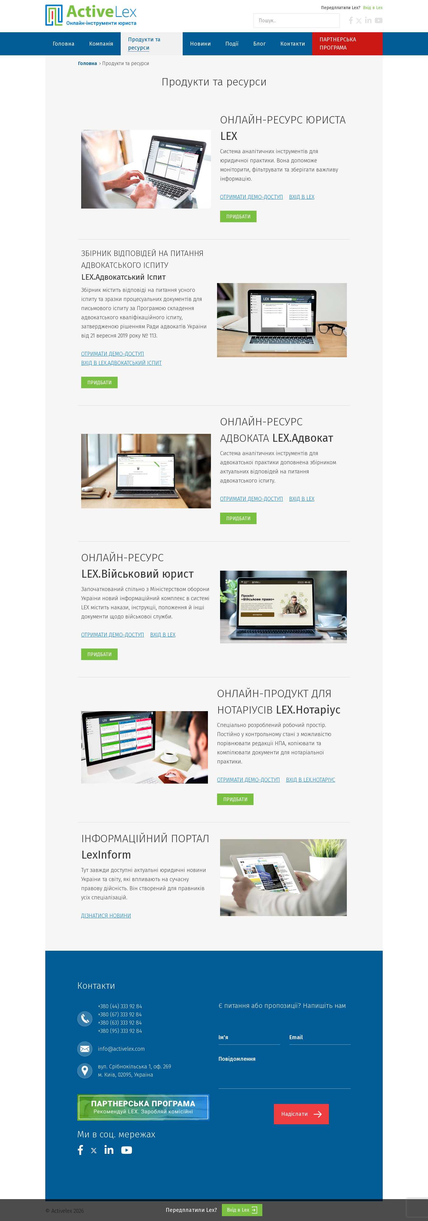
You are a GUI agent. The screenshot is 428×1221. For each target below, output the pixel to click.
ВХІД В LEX (301, 197)
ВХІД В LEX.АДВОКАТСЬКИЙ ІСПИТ (121, 363)
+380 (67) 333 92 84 (120, 1014)
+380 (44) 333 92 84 (120, 1006)
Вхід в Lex (373, 7)
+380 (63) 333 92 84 (120, 1022)
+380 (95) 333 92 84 (120, 1031)
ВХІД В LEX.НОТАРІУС (310, 780)
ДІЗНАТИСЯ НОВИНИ (106, 915)
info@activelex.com (121, 1049)
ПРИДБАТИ (238, 217)
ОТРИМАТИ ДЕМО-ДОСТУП (251, 197)
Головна (87, 63)
